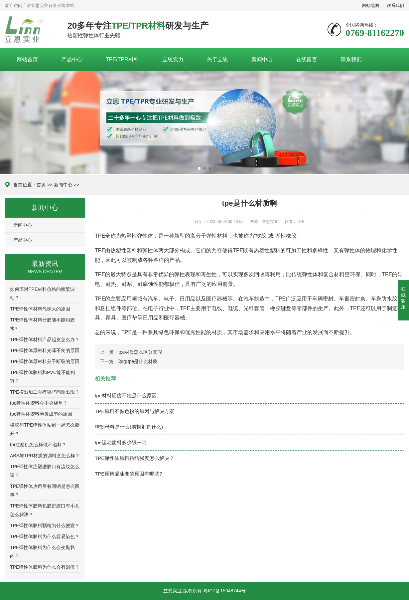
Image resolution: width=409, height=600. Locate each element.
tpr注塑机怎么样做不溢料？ (38, 444)
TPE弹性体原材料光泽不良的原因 (44, 350)
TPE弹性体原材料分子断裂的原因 (44, 361)
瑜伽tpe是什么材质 (137, 361)
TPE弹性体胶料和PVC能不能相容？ (42, 377)
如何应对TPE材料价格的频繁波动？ (42, 293)
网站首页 (27, 59)
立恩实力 (173, 59)
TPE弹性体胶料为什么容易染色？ (44, 536)
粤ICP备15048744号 (224, 590)
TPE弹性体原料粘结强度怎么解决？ (134, 458)
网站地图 (370, 5)
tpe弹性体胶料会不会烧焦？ (39, 403)
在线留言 (306, 59)
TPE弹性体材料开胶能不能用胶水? (42, 324)
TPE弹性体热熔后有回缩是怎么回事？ (44, 491)
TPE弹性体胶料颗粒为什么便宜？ (44, 525)
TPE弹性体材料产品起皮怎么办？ (44, 339)
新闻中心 (262, 59)
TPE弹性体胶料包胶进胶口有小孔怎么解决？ (44, 510)
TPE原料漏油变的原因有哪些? (128, 474)
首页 (41, 184)
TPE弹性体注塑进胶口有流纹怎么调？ (44, 471)
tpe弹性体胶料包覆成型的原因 (41, 414)
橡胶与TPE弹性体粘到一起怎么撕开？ (44, 429)
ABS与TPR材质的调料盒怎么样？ (45, 455)
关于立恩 (217, 59)
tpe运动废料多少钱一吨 (121, 442)
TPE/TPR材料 (122, 59)
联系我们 (395, 5)
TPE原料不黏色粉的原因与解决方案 (134, 411)
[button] (199, 168)
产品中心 (71, 59)
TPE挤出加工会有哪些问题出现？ (44, 392)
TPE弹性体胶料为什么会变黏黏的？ (42, 552)
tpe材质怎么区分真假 (140, 352)
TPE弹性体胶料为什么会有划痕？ (44, 567)
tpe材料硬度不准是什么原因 (126, 395)
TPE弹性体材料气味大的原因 (40, 308)
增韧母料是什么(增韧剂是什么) (129, 427)
